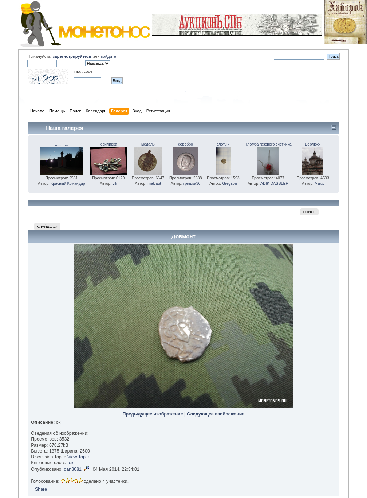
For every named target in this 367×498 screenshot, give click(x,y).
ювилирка (108, 144)
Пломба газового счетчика (268, 144)
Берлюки (313, 144)
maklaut (154, 183)
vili (115, 183)
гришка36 (192, 183)
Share (41, 489)
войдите (108, 56)
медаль (148, 144)
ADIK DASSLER (274, 183)
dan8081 (73, 469)
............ (61, 144)
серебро (185, 144)
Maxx (319, 183)
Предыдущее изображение (153, 414)
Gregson (229, 183)
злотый (223, 144)
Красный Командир (68, 183)
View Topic (78, 456)
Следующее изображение (215, 414)
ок (71, 462)
